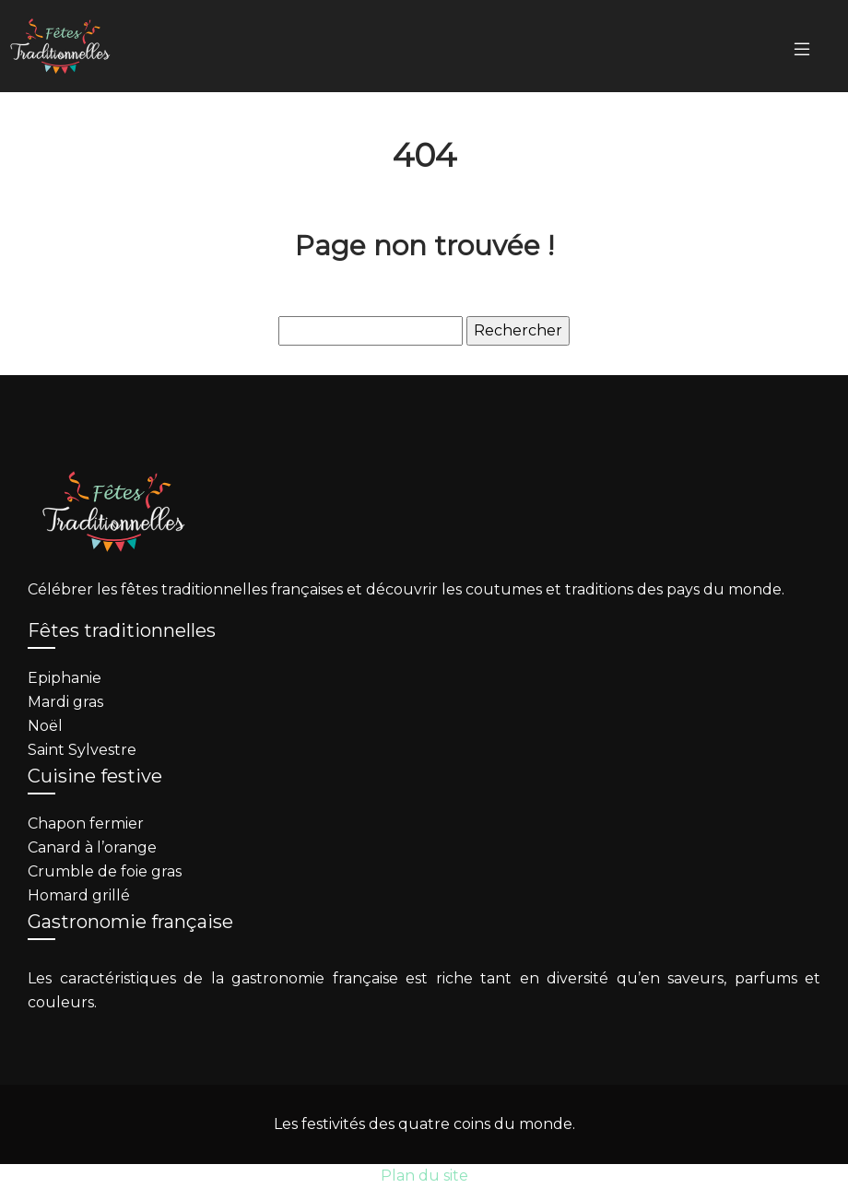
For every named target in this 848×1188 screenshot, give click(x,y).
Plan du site (424, 1175)
